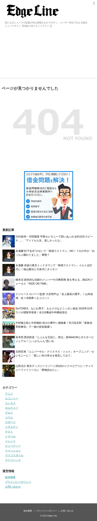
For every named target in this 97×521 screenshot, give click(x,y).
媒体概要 (10, 477)
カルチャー (11, 408)
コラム (9, 417)
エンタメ (10, 403)
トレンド (10, 441)
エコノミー (11, 398)
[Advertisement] (48, 53)
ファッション (13, 450)
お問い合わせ (13, 486)
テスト (9, 431)
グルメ (9, 412)
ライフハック (13, 460)
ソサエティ (11, 427)
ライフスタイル (14, 455)
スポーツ (10, 422)
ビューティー (13, 446)
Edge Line (52, 515)
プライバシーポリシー (18, 482)
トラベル (10, 436)
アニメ (9, 393)
